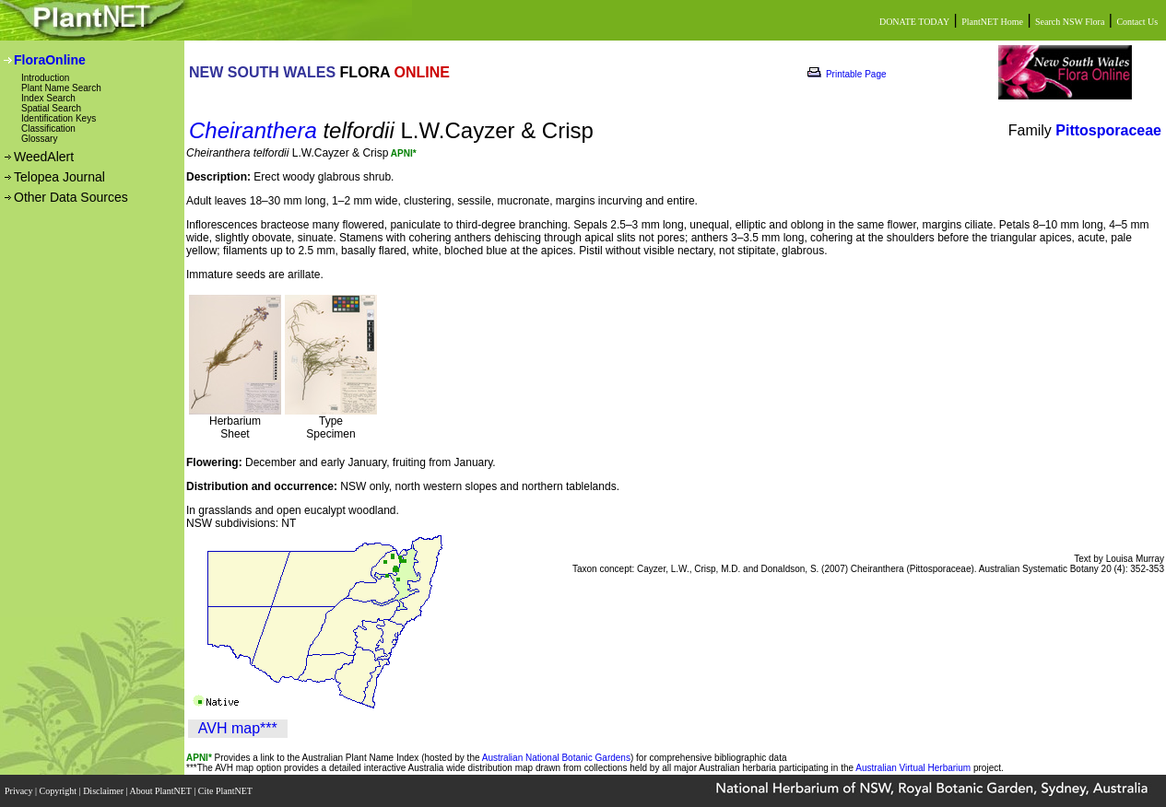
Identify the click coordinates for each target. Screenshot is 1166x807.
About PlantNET (161, 791)
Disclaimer (104, 791)
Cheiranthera (253, 130)
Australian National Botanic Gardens (556, 758)
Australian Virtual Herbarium (913, 768)
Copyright (59, 791)
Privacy (20, 791)
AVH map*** (237, 728)
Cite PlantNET (226, 791)
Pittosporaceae (1108, 130)
